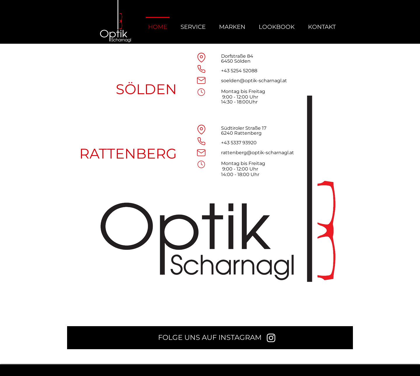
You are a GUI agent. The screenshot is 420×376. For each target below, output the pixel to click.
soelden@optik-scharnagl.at (254, 80)
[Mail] (201, 80)
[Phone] (201, 69)
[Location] (201, 57)
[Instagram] (271, 337)
